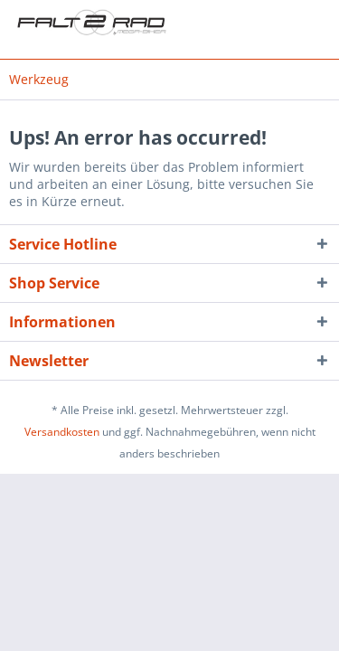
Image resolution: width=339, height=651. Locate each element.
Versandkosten (61, 431)
